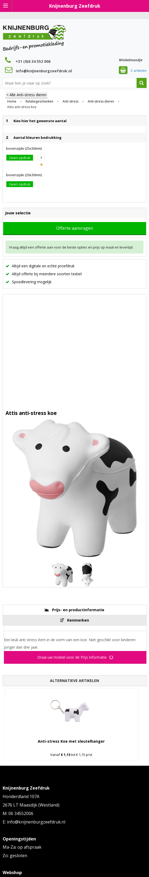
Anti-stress (70, 101)
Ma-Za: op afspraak (22, 847)
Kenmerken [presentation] (78, 620)
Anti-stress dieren (101, 101)
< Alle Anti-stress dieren (26, 94)
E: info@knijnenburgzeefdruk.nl (34, 822)
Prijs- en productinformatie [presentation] (78, 609)
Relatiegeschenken (39, 101)
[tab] (75, 610)
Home (11, 101)
